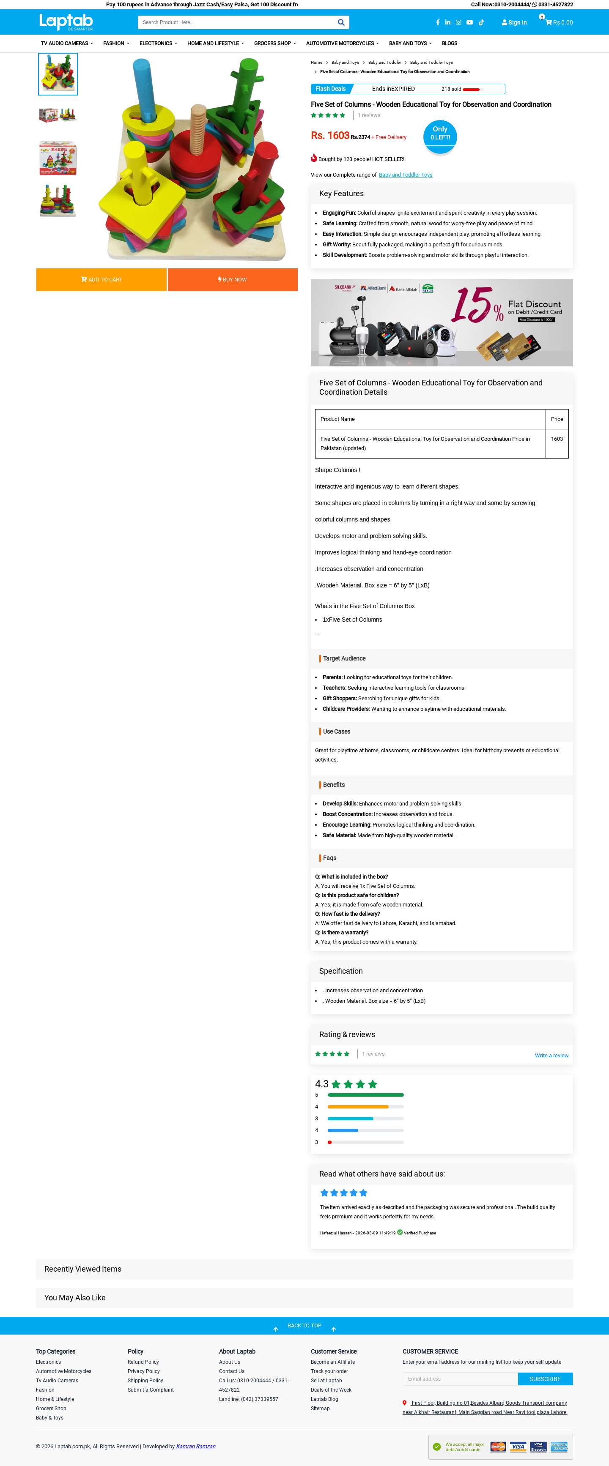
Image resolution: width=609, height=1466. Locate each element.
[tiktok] (481, 22)
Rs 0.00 (563, 22)
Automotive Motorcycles (340, 43)
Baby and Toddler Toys (406, 175)
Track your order (329, 1371)
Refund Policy (143, 1362)
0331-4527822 (552, 4)
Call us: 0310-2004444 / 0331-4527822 (254, 1385)
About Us (229, 1362)
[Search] (243, 22)
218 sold (451, 89)
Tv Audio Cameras (57, 1381)
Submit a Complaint (151, 1390)
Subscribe (545, 1379)
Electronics (156, 43)
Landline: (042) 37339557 (248, 1399)
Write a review (552, 1055)
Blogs (449, 43)
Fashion (114, 43)
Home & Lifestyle (55, 1399)
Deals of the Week (331, 1390)
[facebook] (438, 22)
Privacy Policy (144, 1371)
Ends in (381, 88)
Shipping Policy (145, 1381)
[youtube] (469, 22)
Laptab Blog (324, 1399)
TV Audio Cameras (65, 43)
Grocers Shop (273, 43)
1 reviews (369, 115)
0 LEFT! (440, 137)
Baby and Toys (408, 43)
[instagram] (458, 22)
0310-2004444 (511, 4)
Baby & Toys (49, 1418)
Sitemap (320, 1408)
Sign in (514, 22)
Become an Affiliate (333, 1362)
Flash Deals (330, 88)
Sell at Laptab (326, 1381)
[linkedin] (447, 22)
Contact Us (231, 1371)
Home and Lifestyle (213, 43)
